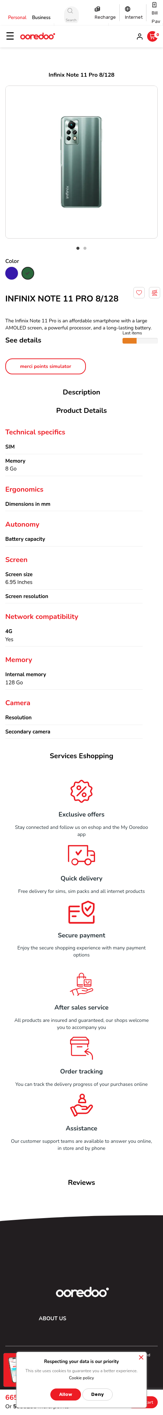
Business (41, 17)
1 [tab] (78, 248)
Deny (97, 1394)
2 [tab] (85, 248)
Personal (17, 17)
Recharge (105, 17)
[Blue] (11, 274)
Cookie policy (81, 1378)
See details (23, 340)
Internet (134, 17)
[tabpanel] (81, 162)
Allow (65, 1394)
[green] (27, 274)
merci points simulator (45, 366)
